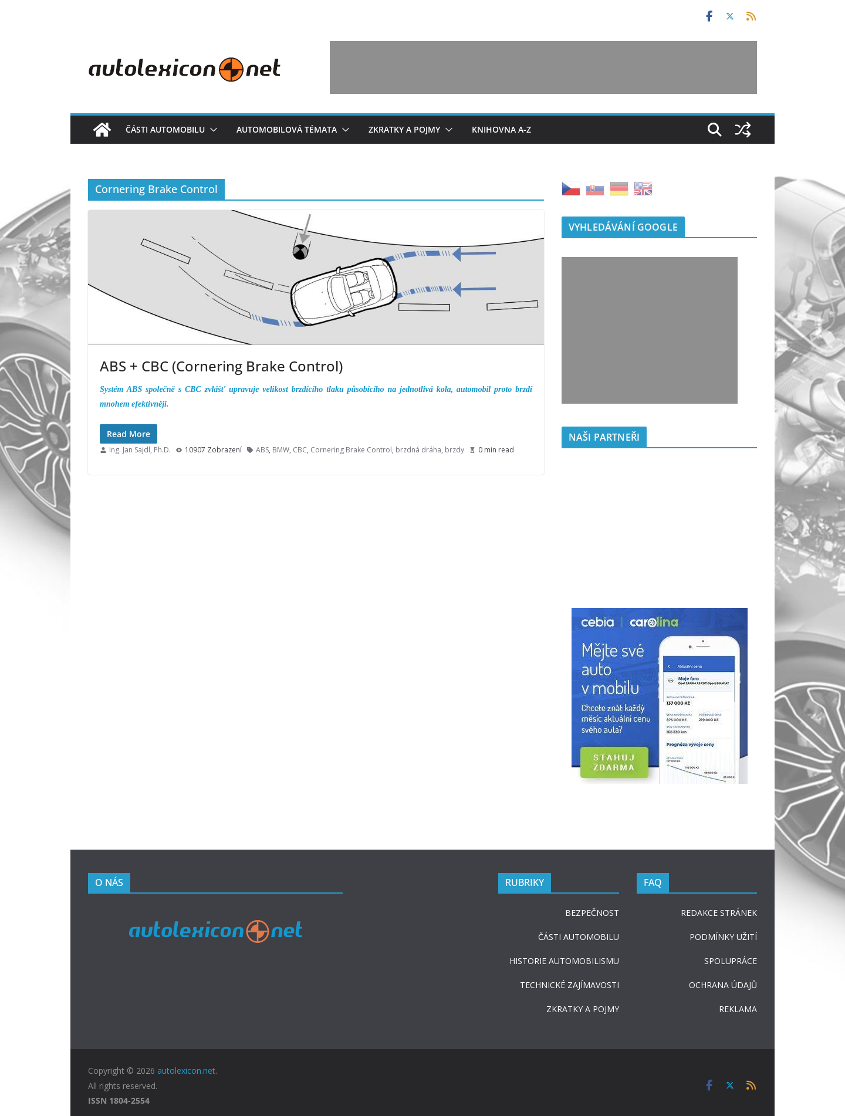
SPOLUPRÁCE (730, 960)
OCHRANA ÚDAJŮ (723, 984)
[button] (211, 129)
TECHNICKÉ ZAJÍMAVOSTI (569, 984)
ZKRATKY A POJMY (582, 1008)
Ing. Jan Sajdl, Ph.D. (140, 450)
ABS (262, 450)
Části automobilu (165, 129)
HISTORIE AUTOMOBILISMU (564, 960)
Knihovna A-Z (501, 129)
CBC (300, 450)
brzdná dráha (418, 450)
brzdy (454, 450)
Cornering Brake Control (351, 450)
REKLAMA (738, 1008)
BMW (280, 450)
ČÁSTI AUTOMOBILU (578, 936)
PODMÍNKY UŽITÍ (723, 936)
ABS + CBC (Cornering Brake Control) (221, 366)
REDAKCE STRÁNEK (719, 912)
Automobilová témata (286, 129)
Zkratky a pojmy (404, 129)
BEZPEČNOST (592, 912)
